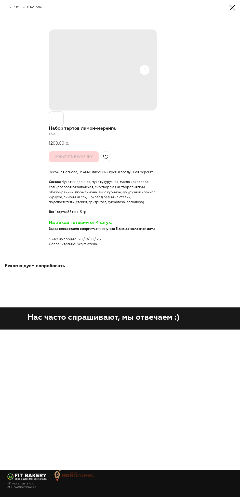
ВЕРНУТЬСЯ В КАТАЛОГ (26, 7)
